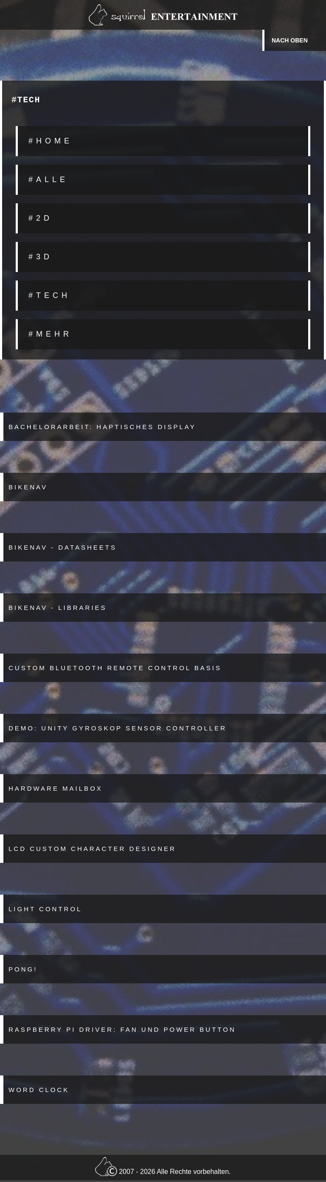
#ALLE (48, 181)
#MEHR (50, 335)
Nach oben (290, 40)
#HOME (50, 142)
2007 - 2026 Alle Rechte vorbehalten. (162, 1168)
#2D (40, 220)
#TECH (49, 297)
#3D (40, 258)
